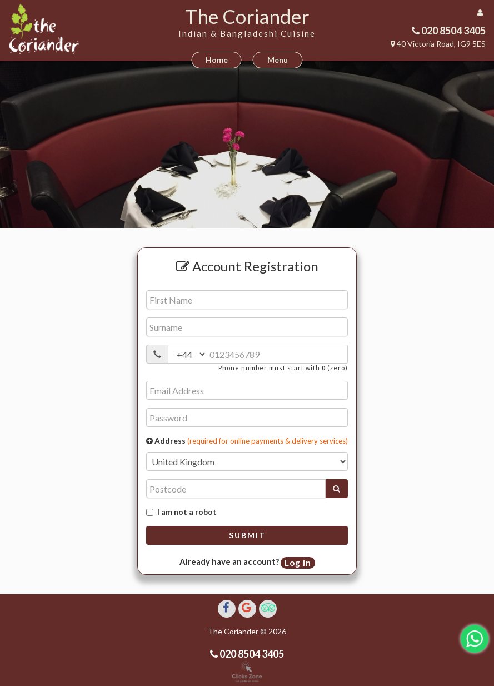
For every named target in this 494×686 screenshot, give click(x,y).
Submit (247, 535)
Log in (298, 563)
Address (247, 440)
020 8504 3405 (453, 30)
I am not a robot (181, 511)
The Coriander (247, 16)
